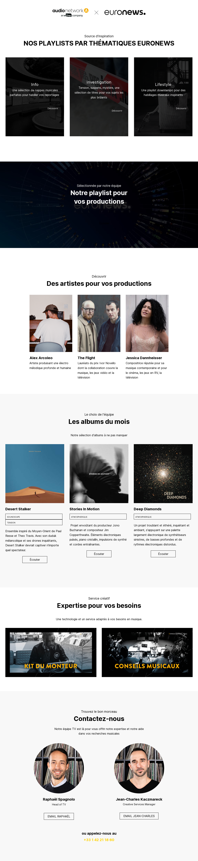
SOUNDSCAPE (13, 517)
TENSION (11, 523)
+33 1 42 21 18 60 (99, 840)
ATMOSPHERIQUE (79, 517)
